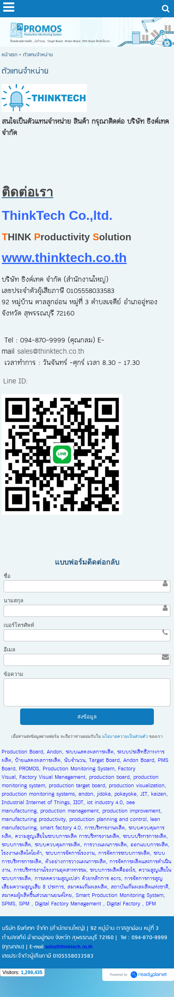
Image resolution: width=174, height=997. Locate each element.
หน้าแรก (9, 55)
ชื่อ (7, 576)
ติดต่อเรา (27, 192)
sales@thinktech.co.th (50, 351)
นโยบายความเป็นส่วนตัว (125, 736)
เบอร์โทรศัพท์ (19, 625)
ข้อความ (13, 674)
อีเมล (9, 650)
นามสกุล (13, 601)
